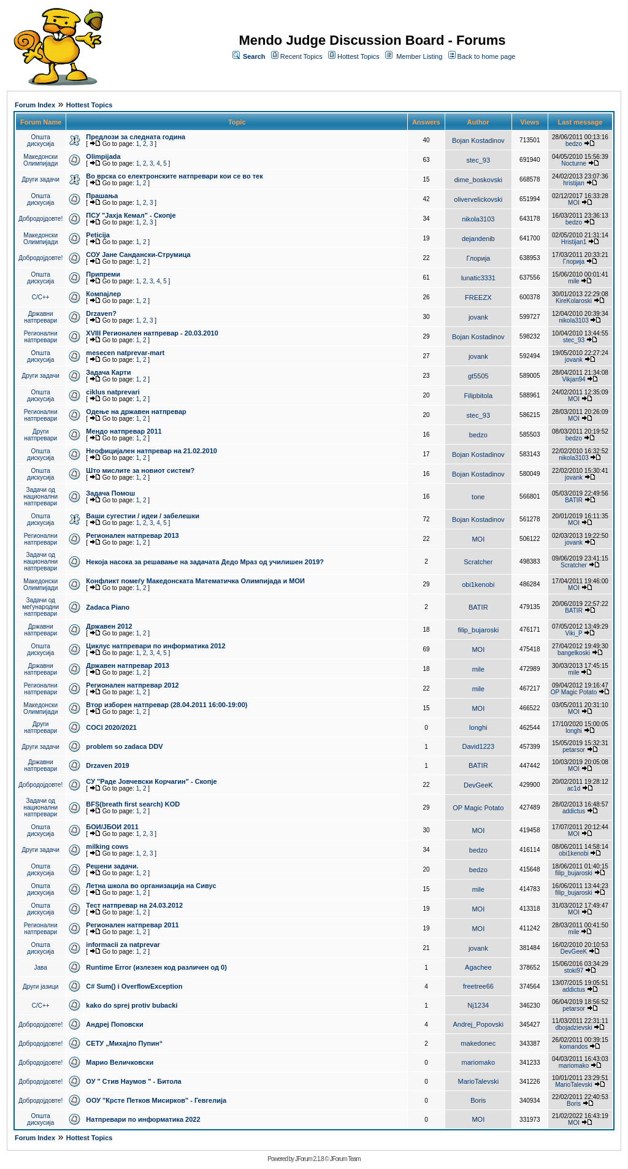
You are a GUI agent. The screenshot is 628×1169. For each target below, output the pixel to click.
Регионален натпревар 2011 (132, 925)
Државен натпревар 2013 (127, 665)
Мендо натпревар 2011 (123, 431)
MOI (574, 202)
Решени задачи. (112, 866)
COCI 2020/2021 (111, 727)
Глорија (478, 258)
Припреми (103, 274)
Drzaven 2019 (107, 765)
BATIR (574, 500)
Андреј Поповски (114, 1024)
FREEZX (478, 297)
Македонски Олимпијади (40, 160)
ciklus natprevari (112, 392)
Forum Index (35, 105)
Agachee (478, 967)
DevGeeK (478, 785)
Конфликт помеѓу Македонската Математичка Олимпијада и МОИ (195, 580)
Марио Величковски (119, 1062)
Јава (40, 967)
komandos (573, 1046)
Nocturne (573, 163)
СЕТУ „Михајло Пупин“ (124, 1043)
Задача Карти (108, 372)
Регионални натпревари (41, 336)
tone (478, 496)
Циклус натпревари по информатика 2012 (155, 646)
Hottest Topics (358, 56)
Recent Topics (301, 56)
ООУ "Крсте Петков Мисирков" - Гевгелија (156, 1100)
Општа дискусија (40, 140)
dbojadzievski (573, 1027)
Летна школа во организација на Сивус (151, 885)
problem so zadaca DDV (124, 746)
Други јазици (40, 986)
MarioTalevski (478, 1081)
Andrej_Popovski (478, 1024)
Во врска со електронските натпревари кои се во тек (174, 176)
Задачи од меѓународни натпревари (40, 607)
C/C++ (41, 297)
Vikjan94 (573, 379)
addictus (573, 811)
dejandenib (478, 238)
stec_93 (479, 160)
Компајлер (103, 293)
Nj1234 (478, 1005)
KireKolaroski (574, 300)
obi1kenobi (478, 584)
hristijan (573, 183)
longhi (478, 727)
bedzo (573, 143)
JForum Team (345, 1159)
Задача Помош (110, 493)
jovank (478, 317)
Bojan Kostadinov (478, 140)
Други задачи (40, 179)
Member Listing (419, 56)
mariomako (478, 1062)
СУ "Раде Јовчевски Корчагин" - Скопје (151, 781)
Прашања (102, 195)
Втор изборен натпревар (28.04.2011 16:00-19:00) (166, 704)
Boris (478, 1100)
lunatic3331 (478, 278)
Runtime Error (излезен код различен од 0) (156, 967)
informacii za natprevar (122, 944)
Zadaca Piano (107, 607)
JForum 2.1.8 (309, 1159)
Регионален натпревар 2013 (132, 535)
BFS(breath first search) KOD (133, 804)
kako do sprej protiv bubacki (131, 1005)
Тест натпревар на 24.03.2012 (134, 905)
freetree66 (478, 986)
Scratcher (478, 561)
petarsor (573, 749)
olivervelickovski (478, 199)
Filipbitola (478, 395)
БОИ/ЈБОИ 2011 (112, 826)
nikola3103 (478, 219)
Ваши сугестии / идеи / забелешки (142, 515)
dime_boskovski (478, 179)
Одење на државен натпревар (136, 411)
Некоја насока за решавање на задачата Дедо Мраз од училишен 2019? (205, 561)
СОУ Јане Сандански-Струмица (138, 254)
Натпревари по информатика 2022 (143, 1119)
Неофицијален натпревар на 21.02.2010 (151, 450)
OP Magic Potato (574, 692)
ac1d (574, 788)
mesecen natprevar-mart (125, 352)
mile (573, 281)
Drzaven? (101, 313)
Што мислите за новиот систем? (140, 470)
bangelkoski (573, 653)
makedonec (478, 1043)
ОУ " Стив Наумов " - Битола (133, 1081)
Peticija (98, 235)
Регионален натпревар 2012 (132, 685)
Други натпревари (40, 435)
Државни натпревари (40, 317)
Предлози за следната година (135, 136)
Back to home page (487, 56)
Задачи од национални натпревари (40, 496)
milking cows (107, 846)
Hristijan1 (574, 242)
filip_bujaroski (478, 630)
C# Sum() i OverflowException (134, 986)
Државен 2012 (109, 626)
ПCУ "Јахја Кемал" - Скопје (130, 215)
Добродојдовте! (40, 218)
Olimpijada (103, 156)
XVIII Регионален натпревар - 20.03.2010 (152, 333)
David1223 (478, 746)
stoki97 (574, 970)
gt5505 (478, 376)
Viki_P (574, 633)
